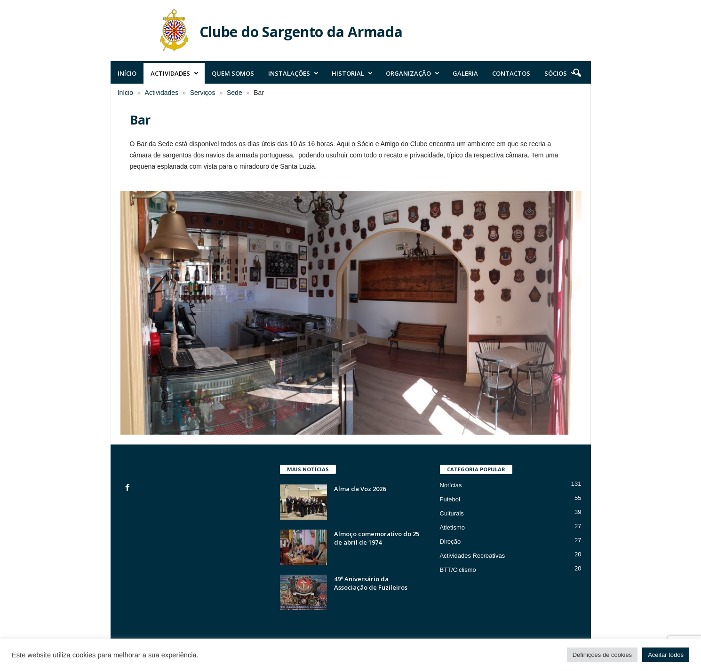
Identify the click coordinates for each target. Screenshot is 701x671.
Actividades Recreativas (472, 555)
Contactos (511, 73)
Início (127, 73)
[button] (576, 73)
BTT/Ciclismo (458, 569)
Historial (352, 73)
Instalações (293, 73)
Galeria (465, 73)
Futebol (450, 499)
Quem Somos (233, 73)
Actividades (175, 73)
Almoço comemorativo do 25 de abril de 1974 (376, 538)
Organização (412, 73)
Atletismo (452, 527)
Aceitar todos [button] (666, 654)
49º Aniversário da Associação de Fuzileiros (370, 583)
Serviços (202, 92)
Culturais (452, 513)
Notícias (451, 485)
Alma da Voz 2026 (360, 488)
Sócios (559, 73)
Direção (450, 541)
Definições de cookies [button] (602, 654)
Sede (234, 92)
